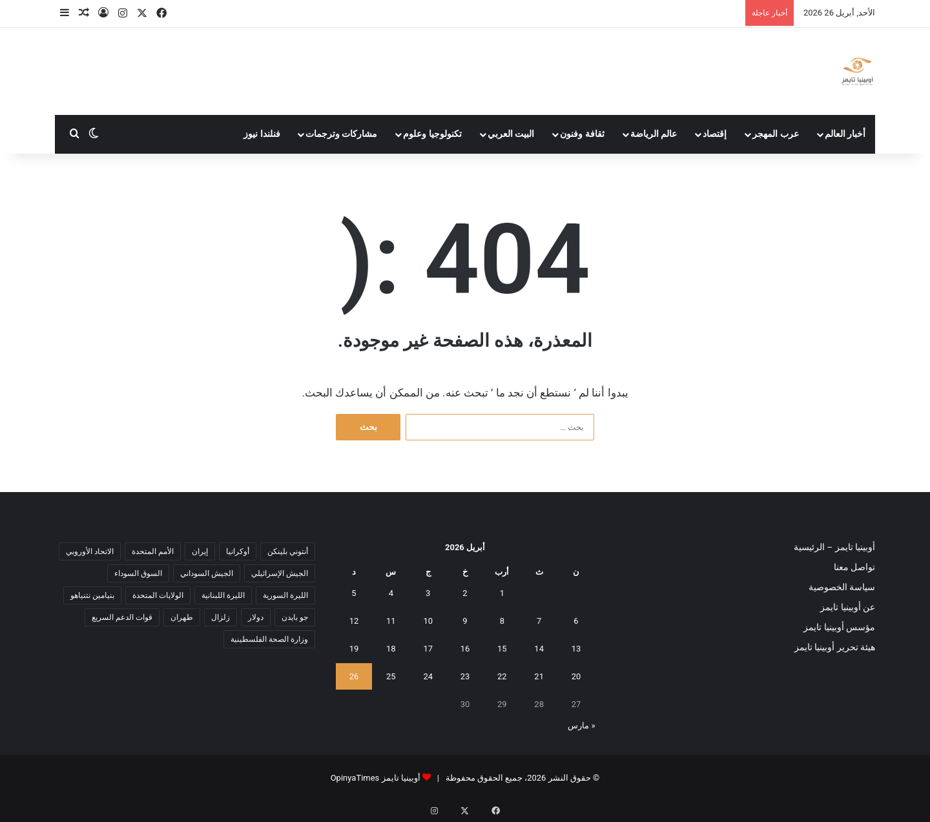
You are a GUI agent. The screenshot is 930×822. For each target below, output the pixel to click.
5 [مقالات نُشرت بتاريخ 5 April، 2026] (353, 593)
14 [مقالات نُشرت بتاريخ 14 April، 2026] (539, 648)
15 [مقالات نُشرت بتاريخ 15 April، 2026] (502, 648)
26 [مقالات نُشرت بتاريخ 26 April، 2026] (354, 676)
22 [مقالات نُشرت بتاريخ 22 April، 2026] (502, 676)
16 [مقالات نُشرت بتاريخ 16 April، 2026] (465, 648)
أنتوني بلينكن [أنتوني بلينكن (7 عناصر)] (287, 551)
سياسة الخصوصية (842, 587)
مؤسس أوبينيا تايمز (839, 627)
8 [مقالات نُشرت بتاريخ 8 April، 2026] (502, 621)
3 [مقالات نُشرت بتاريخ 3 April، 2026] (428, 593)
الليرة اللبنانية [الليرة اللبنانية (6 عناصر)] (223, 595)
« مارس (581, 725)
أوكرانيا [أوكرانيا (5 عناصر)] (237, 551)
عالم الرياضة (653, 134)
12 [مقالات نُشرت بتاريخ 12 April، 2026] (354, 621)
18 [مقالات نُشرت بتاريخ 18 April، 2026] (391, 648)
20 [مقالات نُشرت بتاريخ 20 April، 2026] (576, 676)
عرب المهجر (775, 134)
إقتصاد (715, 134)
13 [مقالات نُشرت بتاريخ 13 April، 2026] (576, 648)
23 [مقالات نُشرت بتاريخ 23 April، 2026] (465, 676)
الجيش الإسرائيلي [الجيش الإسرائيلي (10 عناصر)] (279, 573)
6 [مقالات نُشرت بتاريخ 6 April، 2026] (576, 621)
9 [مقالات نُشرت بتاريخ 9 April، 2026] (464, 621)
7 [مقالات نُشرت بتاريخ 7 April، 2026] (539, 621)
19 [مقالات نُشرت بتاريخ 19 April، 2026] (354, 648)
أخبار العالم (845, 134)
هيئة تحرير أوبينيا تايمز (834, 647)
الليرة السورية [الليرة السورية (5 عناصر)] (285, 595)
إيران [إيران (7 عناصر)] (200, 551)
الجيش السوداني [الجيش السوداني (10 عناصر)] (206, 573)
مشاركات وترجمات (341, 134)
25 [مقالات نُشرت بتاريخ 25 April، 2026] (391, 676)
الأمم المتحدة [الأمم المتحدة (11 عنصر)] (153, 551)
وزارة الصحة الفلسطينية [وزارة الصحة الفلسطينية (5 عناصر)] (269, 639)
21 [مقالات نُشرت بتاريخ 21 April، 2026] (539, 676)
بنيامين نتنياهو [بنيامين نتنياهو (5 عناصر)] (92, 595)
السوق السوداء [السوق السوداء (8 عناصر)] (138, 573)
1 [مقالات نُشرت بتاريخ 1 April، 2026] (502, 593)
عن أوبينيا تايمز (847, 607)
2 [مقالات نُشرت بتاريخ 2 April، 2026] (464, 593)
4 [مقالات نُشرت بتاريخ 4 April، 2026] (391, 593)
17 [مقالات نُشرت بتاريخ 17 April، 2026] (428, 648)
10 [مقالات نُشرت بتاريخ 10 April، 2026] (428, 621)
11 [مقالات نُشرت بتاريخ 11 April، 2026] (391, 621)
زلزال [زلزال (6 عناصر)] (220, 617)
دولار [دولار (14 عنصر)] (256, 617)
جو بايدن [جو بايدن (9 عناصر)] (295, 617)
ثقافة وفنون (582, 134)
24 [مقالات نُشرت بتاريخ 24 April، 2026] (428, 676)
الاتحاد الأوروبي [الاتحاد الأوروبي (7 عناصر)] (90, 551)
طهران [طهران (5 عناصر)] (181, 617)
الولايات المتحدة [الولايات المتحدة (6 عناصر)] (157, 595)
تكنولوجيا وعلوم (432, 134)
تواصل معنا (854, 567)
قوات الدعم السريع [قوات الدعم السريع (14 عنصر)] (122, 617)
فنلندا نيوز (261, 134)
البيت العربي (511, 134)
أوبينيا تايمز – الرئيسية (834, 547)
